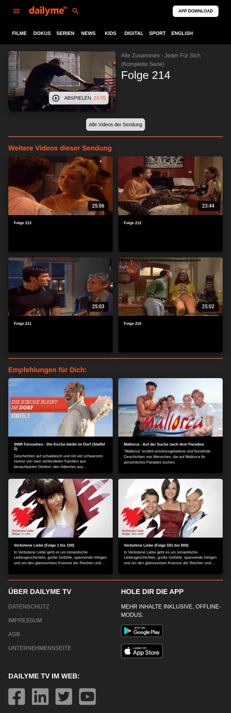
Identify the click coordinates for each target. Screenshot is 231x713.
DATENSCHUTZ (28, 607)
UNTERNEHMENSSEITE (39, 648)
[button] (115, 124)
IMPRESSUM (25, 620)
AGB (14, 634)
